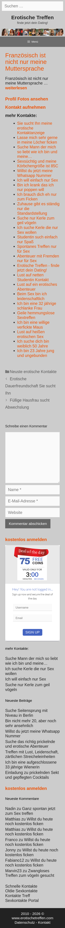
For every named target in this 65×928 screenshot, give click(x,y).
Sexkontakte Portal (22, 900)
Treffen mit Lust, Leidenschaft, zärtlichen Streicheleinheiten (32, 754)
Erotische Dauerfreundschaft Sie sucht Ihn (30, 386)
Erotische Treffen (32, 17)
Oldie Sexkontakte (21, 891)
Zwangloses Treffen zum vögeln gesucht (29, 873)
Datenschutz (25, 922)
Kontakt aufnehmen (25, 107)
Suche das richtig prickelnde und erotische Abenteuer (30, 744)
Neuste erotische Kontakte (33, 371)
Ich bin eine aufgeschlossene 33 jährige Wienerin (31, 764)
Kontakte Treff (17, 895)
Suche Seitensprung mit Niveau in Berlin (26, 713)
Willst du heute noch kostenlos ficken (29, 821)
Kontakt (44, 922)
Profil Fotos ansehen (26, 99)
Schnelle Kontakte (21, 886)
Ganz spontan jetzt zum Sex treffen (30, 811)
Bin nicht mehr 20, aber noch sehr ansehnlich (30, 723)
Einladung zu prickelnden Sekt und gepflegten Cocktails (32, 775)
